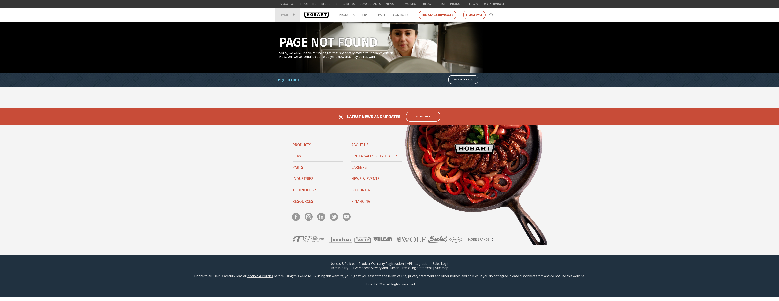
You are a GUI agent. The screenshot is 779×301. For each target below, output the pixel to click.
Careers (349, 4)
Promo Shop (408, 4)
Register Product (450, 4)
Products (347, 14)
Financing (361, 201)
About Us (287, 4)
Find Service (474, 15)
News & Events (365, 179)
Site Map (441, 268)
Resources (329, 4)
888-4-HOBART (493, 4)
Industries (308, 4)
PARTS (298, 167)
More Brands (479, 239)
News (390, 4)
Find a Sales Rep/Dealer (437, 15)
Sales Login (441, 264)
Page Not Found (288, 80)
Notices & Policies (342, 264)
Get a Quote (463, 80)
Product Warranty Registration (381, 264)
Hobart (316, 15)
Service (366, 14)
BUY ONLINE (362, 190)
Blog (427, 4)
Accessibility (339, 268)
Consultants (370, 4)
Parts (382, 14)
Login (473, 4)
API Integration (418, 264)
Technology (304, 190)
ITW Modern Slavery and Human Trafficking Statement (392, 268)
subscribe (423, 117)
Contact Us (402, 14)
